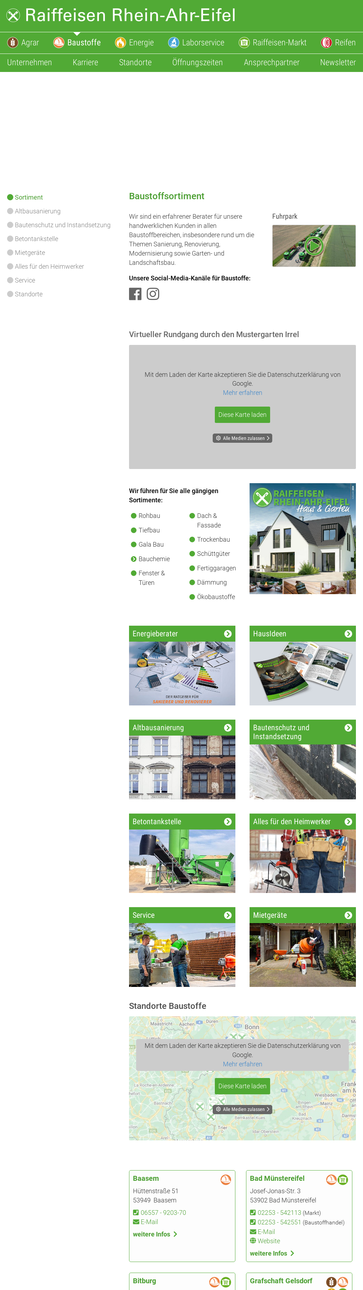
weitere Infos (151, 1234)
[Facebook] (135, 294)
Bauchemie (154, 559)
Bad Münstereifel (277, 1178)
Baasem (146, 1178)
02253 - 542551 (279, 1222)
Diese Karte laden (242, 414)
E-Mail (149, 1221)
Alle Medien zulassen (244, 438)
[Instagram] (153, 294)
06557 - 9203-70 (163, 1212)
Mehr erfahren (242, 392)
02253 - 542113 (279, 1212)
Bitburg (144, 1281)
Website (269, 1241)
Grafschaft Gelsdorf (281, 1281)
